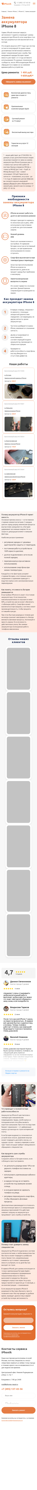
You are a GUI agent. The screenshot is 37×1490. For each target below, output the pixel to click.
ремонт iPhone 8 (9, 183)
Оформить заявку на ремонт (18, 82)
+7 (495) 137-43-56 (22, 2)
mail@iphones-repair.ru (9, 1384)
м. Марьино (9, 408)
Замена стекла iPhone (12, 444)
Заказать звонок (18, 1327)
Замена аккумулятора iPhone (15, 477)
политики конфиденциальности (11, 1335)
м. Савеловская (10, 474)
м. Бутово (8, 375)
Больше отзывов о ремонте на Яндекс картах (17, 1072)
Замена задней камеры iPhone (15, 378)
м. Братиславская (11, 441)
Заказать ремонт (18, 1410)
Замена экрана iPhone (12, 411)
